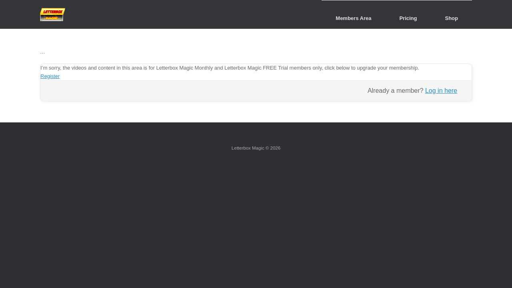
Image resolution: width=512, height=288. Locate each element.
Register (50, 76)
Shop (451, 18)
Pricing (408, 18)
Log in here (441, 90)
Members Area (353, 18)
